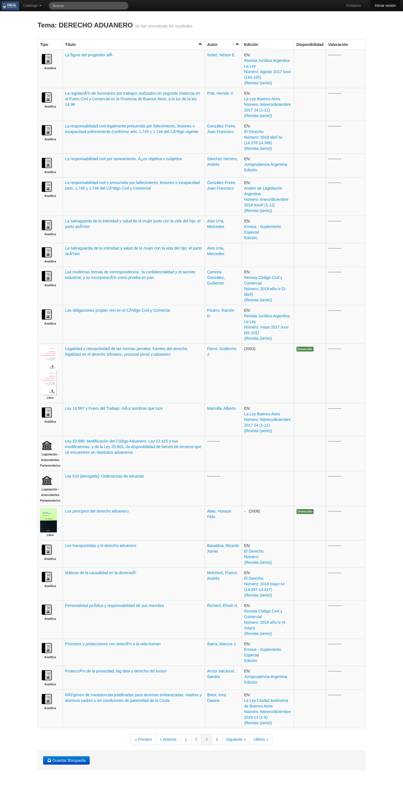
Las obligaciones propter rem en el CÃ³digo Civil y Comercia (117, 310)
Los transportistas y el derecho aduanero (100, 545)
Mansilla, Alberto (221, 408)
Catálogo (32, 5)
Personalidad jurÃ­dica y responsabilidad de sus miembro (114, 605)
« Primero (143, 739)
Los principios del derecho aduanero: (97, 511)
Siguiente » (236, 739)
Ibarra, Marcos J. (222, 644)
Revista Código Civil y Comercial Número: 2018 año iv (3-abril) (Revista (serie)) (265, 288)
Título (133, 44)
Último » (261, 739)
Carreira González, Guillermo (216, 277)
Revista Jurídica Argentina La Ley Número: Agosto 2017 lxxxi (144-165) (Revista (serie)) (267, 71)
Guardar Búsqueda (66, 760)
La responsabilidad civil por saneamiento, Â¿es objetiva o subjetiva (123, 159)
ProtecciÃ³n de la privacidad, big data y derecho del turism (115, 671)
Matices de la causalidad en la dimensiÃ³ (100, 573)
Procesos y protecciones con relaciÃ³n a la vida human (113, 644)
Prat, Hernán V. (220, 93)
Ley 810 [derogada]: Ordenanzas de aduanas (104, 476)
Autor (223, 44)
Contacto (353, 5)
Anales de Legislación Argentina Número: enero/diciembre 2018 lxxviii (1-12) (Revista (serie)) (266, 199)
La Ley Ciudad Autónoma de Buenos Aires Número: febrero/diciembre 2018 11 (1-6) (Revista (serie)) (267, 711)
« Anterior (168, 739)
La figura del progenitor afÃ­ (88, 55)
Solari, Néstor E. (221, 55)
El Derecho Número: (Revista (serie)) (258, 557)
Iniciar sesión (385, 5)
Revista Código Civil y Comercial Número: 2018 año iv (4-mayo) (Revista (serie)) (265, 622)
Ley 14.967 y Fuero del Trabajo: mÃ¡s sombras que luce (114, 408)
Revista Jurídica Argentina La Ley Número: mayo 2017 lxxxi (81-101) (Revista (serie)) (267, 327)
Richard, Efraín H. (222, 605)
